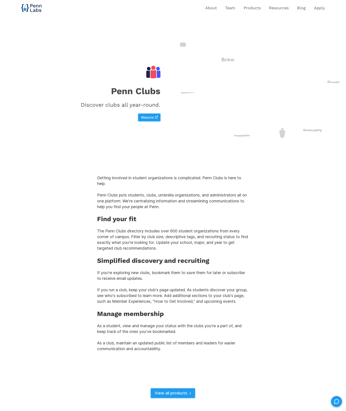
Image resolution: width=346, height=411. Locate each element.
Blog (301, 8)
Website (149, 117)
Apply (319, 8)
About (211, 8)
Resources (279, 8)
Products (252, 8)
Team (230, 8)
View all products (173, 393)
